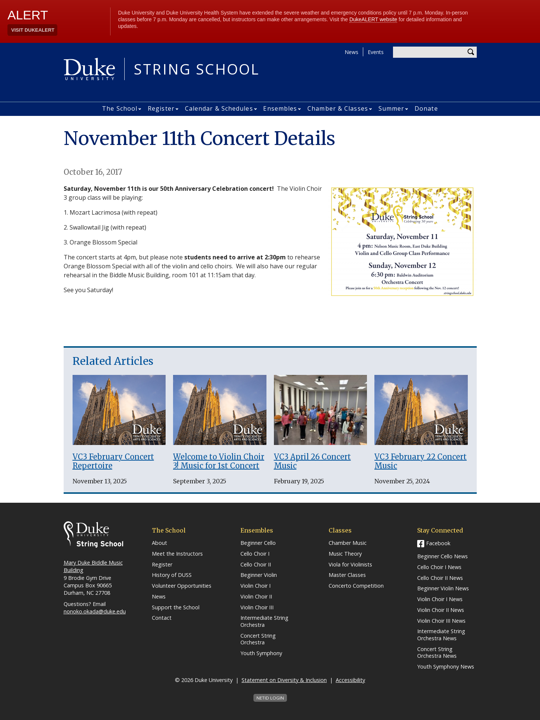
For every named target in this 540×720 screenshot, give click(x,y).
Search (471, 52)
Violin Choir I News (440, 599)
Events (376, 52)
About (159, 543)
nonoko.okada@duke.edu (95, 611)
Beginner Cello (258, 543)
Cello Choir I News (439, 567)
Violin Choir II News (440, 610)
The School (119, 108)
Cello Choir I (254, 553)
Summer (391, 108)
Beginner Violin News (443, 588)
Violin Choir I (255, 585)
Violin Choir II (256, 596)
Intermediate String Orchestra (264, 621)
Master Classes (347, 575)
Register (161, 108)
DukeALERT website (373, 19)
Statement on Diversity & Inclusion (284, 679)
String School (196, 69)
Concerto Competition (356, 585)
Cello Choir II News (440, 578)
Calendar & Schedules (219, 108)
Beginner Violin (258, 575)
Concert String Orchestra (258, 639)
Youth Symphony (261, 653)
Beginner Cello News (442, 556)
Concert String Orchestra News (437, 653)
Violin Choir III (257, 607)
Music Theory (345, 553)
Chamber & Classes (337, 108)
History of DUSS (172, 575)
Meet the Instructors (177, 553)
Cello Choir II (255, 564)
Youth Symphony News (445, 666)
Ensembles (280, 108)
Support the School (175, 607)
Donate (426, 108)
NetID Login (270, 698)
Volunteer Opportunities (181, 585)
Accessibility (350, 679)
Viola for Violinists (350, 564)
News (351, 52)
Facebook (438, 543)
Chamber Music (348, 543)
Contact (162, 618)
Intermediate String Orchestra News (441, 635)
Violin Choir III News (441, 621)
